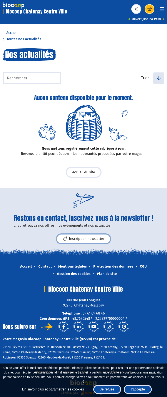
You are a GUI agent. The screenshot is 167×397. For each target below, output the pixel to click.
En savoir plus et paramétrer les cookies (53, 389)
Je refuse (107, 389)
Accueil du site (83, 172)
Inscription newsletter (83, 239)
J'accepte (137, 389)
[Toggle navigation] (162, 10)
